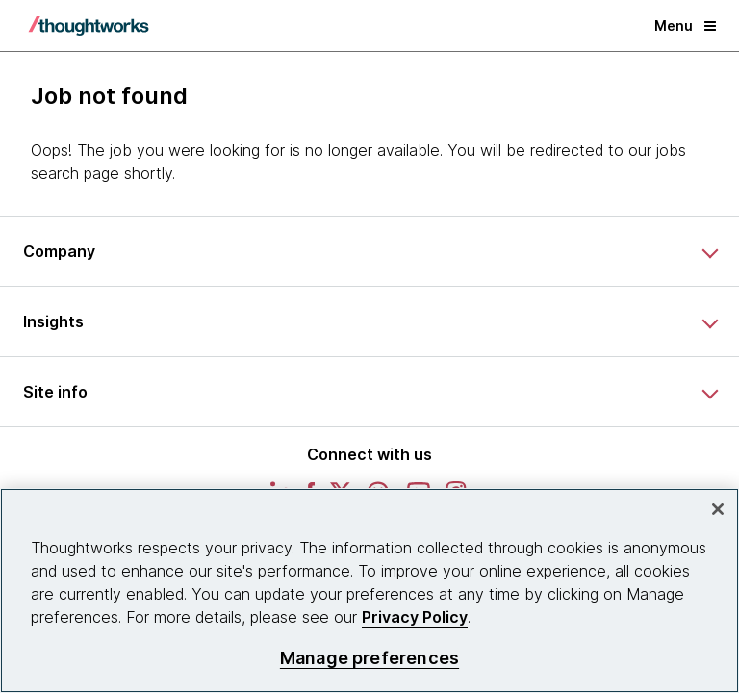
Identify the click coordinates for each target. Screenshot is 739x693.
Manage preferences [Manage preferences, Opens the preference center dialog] (369, 658)
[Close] (718, 509)
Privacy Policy (415, 617)
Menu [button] (685, 25)
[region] (369, 590)
